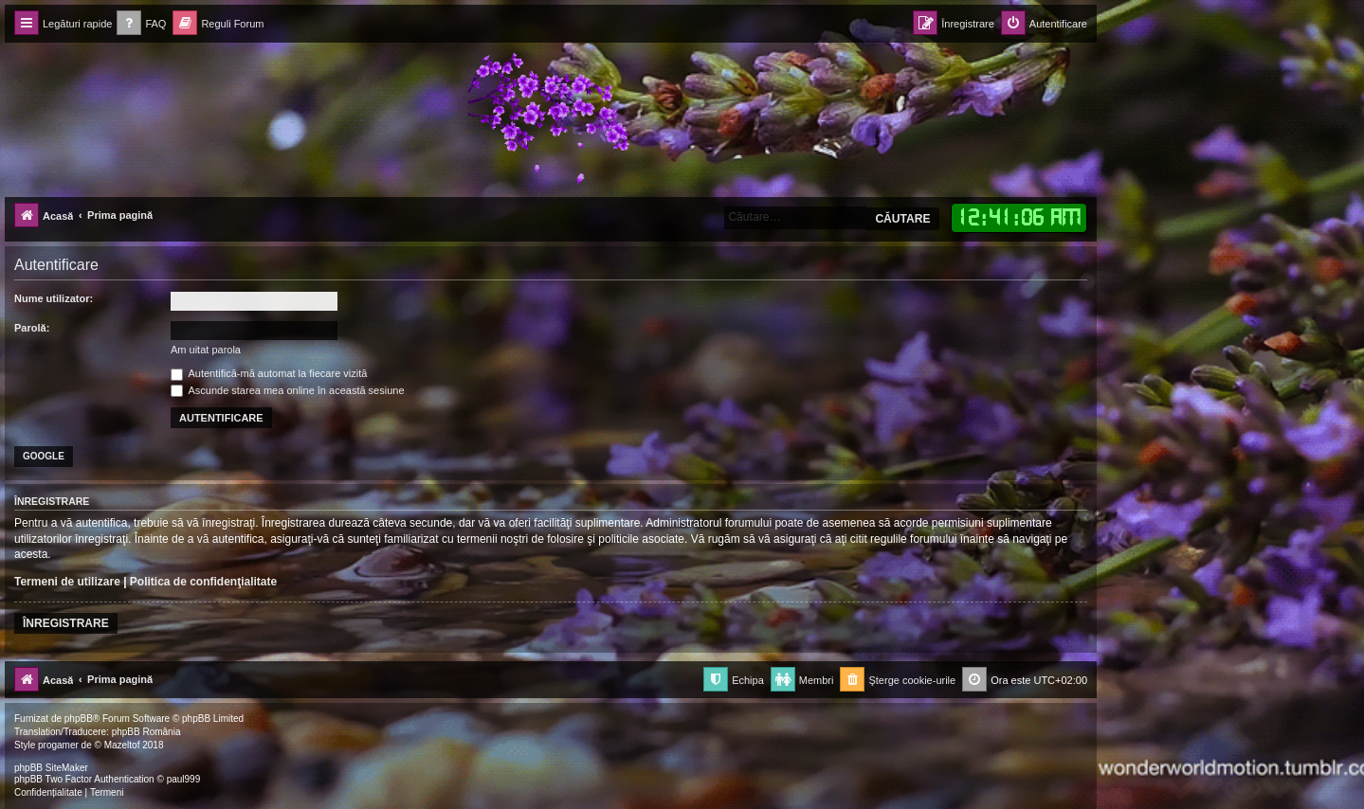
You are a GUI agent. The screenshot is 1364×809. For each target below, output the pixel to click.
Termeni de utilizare (67, 581)
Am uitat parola (206, 349)
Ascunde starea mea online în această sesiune (288, 390)
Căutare (902, 218)
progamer (58, 745)
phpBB (78, 718)
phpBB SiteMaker (51, 768)
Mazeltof (122, 745)
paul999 (184, 779)
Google (43, 456)
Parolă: (31, 327)
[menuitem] (141, 24)
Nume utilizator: (53, 298)
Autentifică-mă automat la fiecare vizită (269, 373)
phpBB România (146, 732)
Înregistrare (66, 623)
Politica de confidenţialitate (203, 581)
